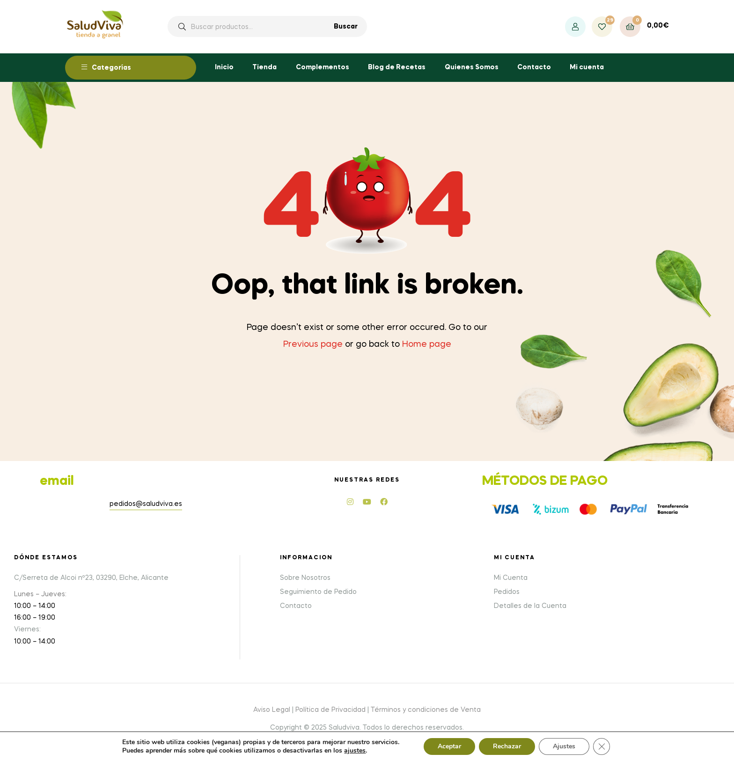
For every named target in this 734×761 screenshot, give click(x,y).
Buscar (346, 26)
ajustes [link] (355, 750)
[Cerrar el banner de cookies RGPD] (601, 746)
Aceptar (449, 746)
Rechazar (507, 746)
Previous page (313, 344)
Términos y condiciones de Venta (426, 710)
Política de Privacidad (330, 710)
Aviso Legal (271, 710)
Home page (426, 344)
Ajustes (564, 746)
